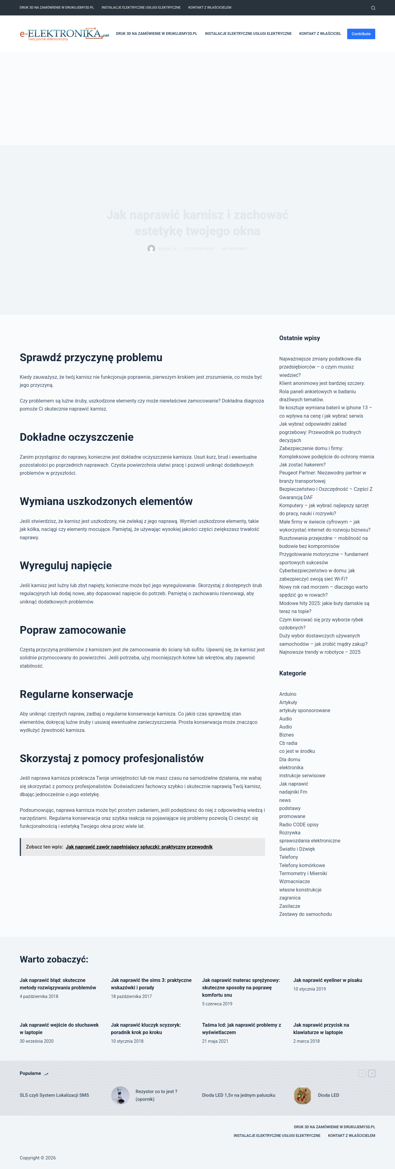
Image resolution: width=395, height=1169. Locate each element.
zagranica (290, 898)
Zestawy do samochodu (305, 914)
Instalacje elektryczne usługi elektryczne (141, 8)
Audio (285, 719)
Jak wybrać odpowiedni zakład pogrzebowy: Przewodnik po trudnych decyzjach (320, 432)
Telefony (288, 857)
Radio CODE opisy (298, 825)
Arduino (287, 694)
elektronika (291, 767)
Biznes (286, 735)
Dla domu (289, 759)
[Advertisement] (197, 99)
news (285, 800)
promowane (292, 816)
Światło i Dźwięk (297, 849)
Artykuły (288, 702)
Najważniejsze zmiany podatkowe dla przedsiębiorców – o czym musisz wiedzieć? (320, 367)
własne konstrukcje (300, 890)
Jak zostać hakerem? (302, 465)
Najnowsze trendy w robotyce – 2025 (319, 652)
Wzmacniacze (294, 881)
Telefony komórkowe (302, 865)
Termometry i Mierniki (303, 873)
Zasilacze (289, 906)
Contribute (361, 33)
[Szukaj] (373, 8)
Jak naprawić (234, 249)
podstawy (290, 808)
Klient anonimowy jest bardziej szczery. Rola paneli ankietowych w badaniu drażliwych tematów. (322, 391)
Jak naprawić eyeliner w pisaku (327, 980)
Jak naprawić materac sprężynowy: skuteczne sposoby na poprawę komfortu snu (241, 987)
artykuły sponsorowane (304, 710)
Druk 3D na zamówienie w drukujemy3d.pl (57, 8)
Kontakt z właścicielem (209, 8)
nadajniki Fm (293, 792)
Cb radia (288, 743)
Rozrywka (290, 833)
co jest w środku (297, 751)
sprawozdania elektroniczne (309, 841)
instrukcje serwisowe (302, 776)
